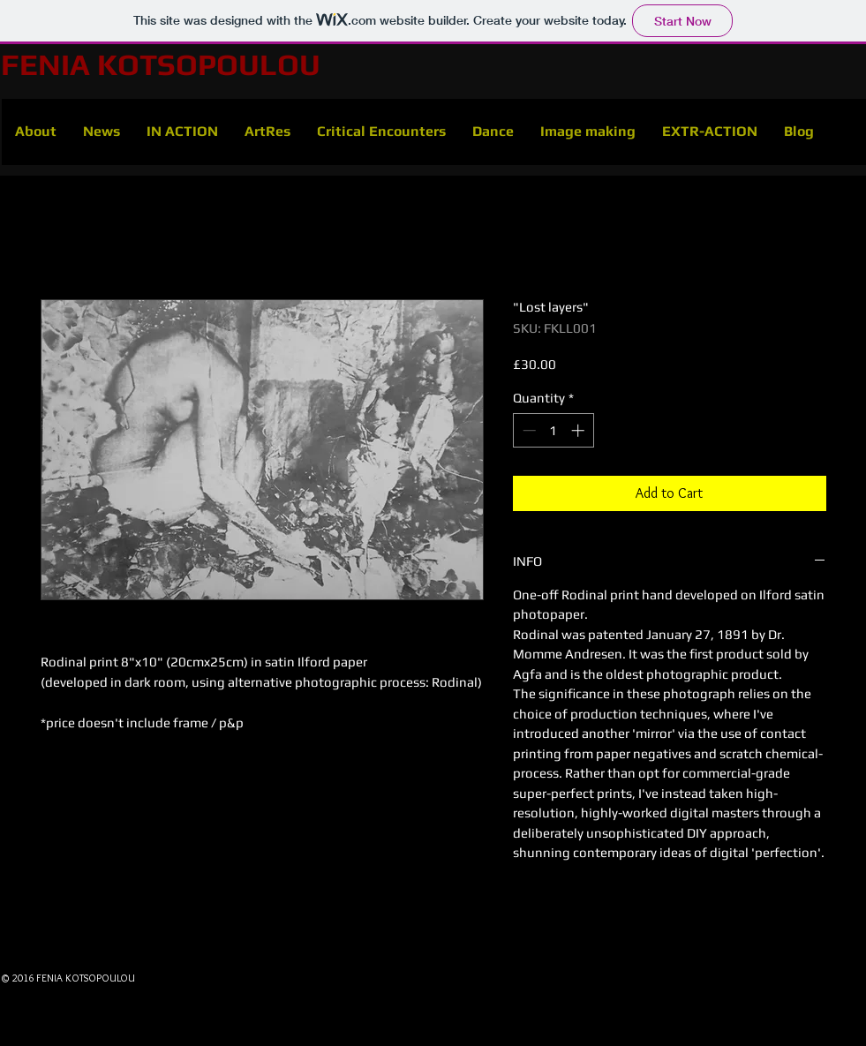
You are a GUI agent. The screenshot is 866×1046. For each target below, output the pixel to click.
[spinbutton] (553, 430)
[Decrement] (527, 430)
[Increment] (579, 430)
